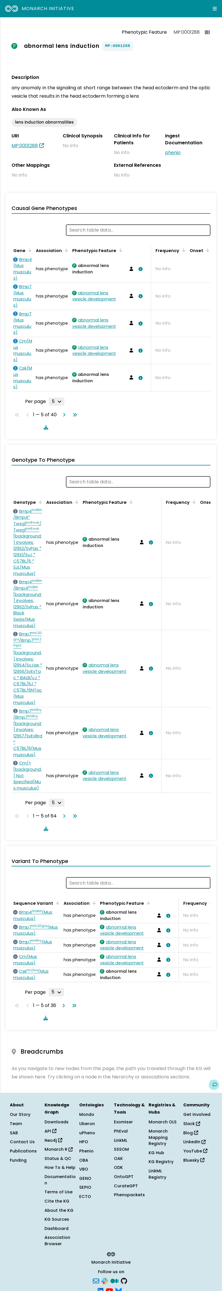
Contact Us (22, 1142)
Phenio (86, 1151)
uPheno (87, 1133)
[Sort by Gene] (28, 250)
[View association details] (139, 269)
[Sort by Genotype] (39, 502)
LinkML (120, 1140)
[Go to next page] (63, 415)
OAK (118, 1158)
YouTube (195, 1151)
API (50, 1131)
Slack (191, 1124)
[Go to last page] (73, 415)
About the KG (59, 1210)
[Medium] (114, 1280)
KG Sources (57, 1219)
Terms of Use (59, 1192)
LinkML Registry (157, 1174)
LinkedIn (194, 1142)
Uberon (87, 1124)
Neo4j (53, 1140)
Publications (23, 1151)
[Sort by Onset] (206, 250)
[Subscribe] (96, 1280)
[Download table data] (44, 427)
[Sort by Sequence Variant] (56, 903)
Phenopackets (129, 1195)
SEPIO (85, 1187)
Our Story (20, 1114)
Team (16, 1124)
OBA (83, 1160)
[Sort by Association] (65, 250)
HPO (83, 1142)
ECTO (85, 1196)
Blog (190, 1133)
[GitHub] (124, 1280)
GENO (85, 1178)
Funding (18, 1160)
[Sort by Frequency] (182, 250)
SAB (14, 1133)
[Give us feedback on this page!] (214, 1085)
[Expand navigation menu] (215, 8)
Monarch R (59, 1149)
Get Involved (196, 1114)
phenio (173, 152)
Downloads (57, 1122)
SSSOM (121, 1149)
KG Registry (161, 1162)
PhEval (121, 1131)
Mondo (86, 1114)
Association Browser (57, 1241)
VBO (83, 1169)
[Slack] (104, 1280)
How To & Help (60, 1167)
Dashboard (57, 1228)
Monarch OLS (163, 1122)
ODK (118, 1167)
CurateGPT (126, 1186)
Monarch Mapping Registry (158, 1137)
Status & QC (58, 1158)
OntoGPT (124, 1177)
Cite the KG (57, 1201)
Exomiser (123, 1122)
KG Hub (156, 1153)
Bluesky (193, 1160)
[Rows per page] (56, 401)
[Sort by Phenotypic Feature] (119, 250)
